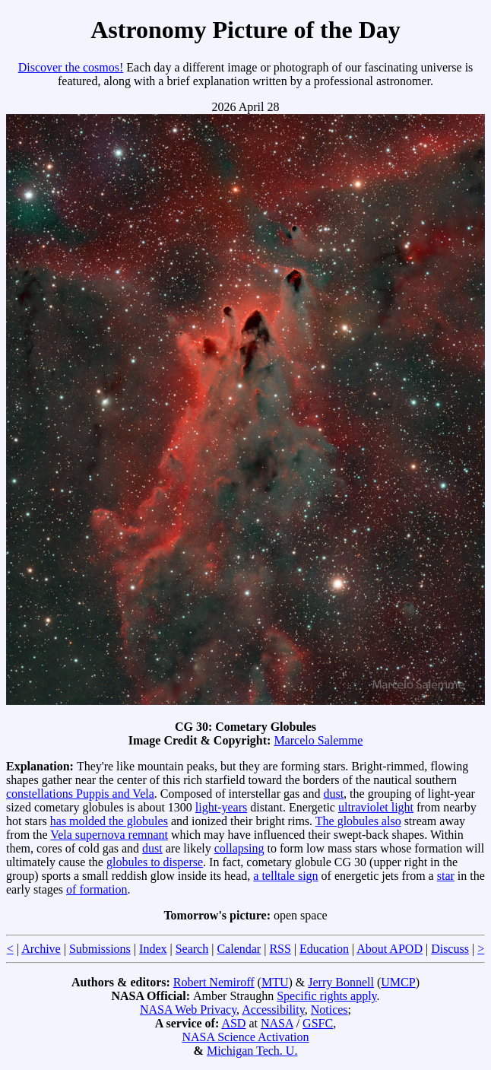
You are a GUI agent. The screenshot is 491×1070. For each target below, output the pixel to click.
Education (324, 948)
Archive (41, 948)
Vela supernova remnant (109, 834)
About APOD (389, 948)
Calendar (239, 948)
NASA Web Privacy (188, 1009)
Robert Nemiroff (214, 982)
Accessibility (273, 1009)
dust (333, 793)
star (446, 875)
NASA (277, 1023)
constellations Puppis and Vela (80, 793)
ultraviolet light (375, 807)
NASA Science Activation (245, 1036)
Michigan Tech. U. (252, 1050)
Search (192, 948)
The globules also (358, 820)
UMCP (398, 982)
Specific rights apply (326, 995)
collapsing (239, 848)
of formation (96, 889)
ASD (233, 1023)
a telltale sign (285, 875)
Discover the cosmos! (71, 67)
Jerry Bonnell (341, 982)
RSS (279, 948)
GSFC (318, 1023)
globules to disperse (154, 862)
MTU (275, 982)
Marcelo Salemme (318, 740)
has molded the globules (109, 820)
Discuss (450, 948)
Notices (329, 1009)
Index (152, 948)
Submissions (100, 948)
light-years (221, 807)
